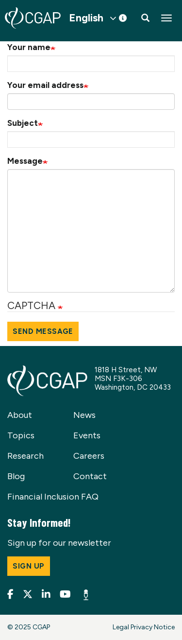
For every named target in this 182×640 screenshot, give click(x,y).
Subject (22, 123)
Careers (88, 455)
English (86, 18)
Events (86, 435)
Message (25, 161)
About (19, 415)
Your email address (45, 85)
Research (25, 455)
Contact (90, 476)
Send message (43, 331)
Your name (28, 47)
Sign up (29, 566)
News (84, 415)
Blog (16, 476)
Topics (20, 435)
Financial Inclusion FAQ (53, 496)
